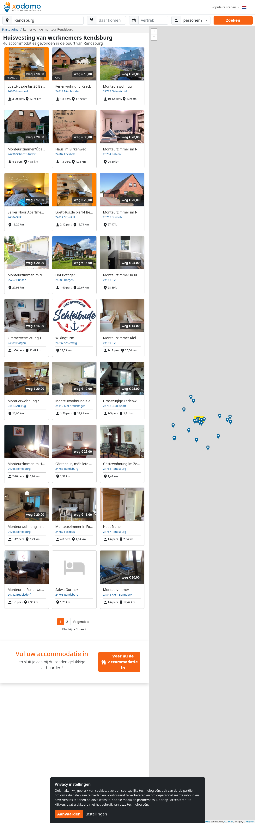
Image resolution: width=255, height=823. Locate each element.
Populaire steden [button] (224, 7)
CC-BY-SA (229, 821)
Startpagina (10, 29)
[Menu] (246, 7)
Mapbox (250, 821)
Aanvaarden (69, 814)
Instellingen (96, 814)
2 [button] (67, 622)
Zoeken (233, 20)
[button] (80, 621)
